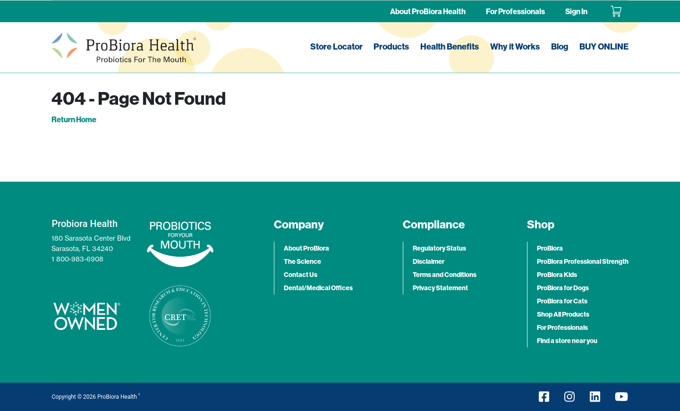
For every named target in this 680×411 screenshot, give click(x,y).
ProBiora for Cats (562, 301)
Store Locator (336, 46)
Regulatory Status (439, 248)
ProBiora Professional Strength (583, 261)
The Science (302, 261)
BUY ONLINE (604, 46)
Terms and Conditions (444, 274)
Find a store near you (567, 340)
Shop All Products (563, 314)
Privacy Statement (440, 288)
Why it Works (515, 46)
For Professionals (515, 11)
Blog (559, 46)
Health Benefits (449, 46)
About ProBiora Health (428, 11)
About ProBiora (306, 248)
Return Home (73, 119)
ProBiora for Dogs (563, 288)
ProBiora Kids (557, 274)
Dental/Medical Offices (318, 288)
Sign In (576, 11)
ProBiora (550, 248)
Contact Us (300, 274)
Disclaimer (428, 261)
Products (391, 46)
